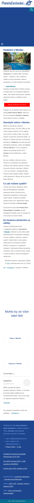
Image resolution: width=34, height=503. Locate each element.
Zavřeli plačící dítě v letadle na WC (15, 468)
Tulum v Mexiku (15, 338)
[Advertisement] (17, 24)
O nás (19, 447)
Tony (8, 263)
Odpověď (6, 403)
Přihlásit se (15, 413)
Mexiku (7, 232)
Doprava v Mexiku (15, 363)
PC (4, 267)
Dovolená (10, 267)
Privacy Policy (10, 447)
